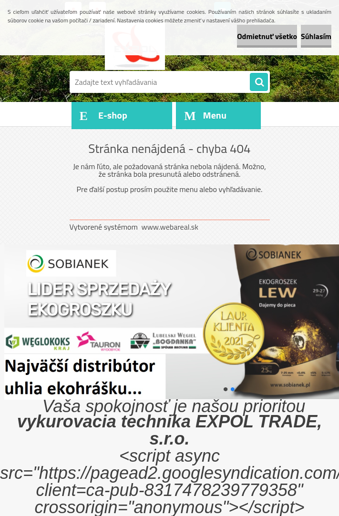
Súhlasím (316, 36)
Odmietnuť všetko (267, 36)
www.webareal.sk (169, 227)
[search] (258, 82)
